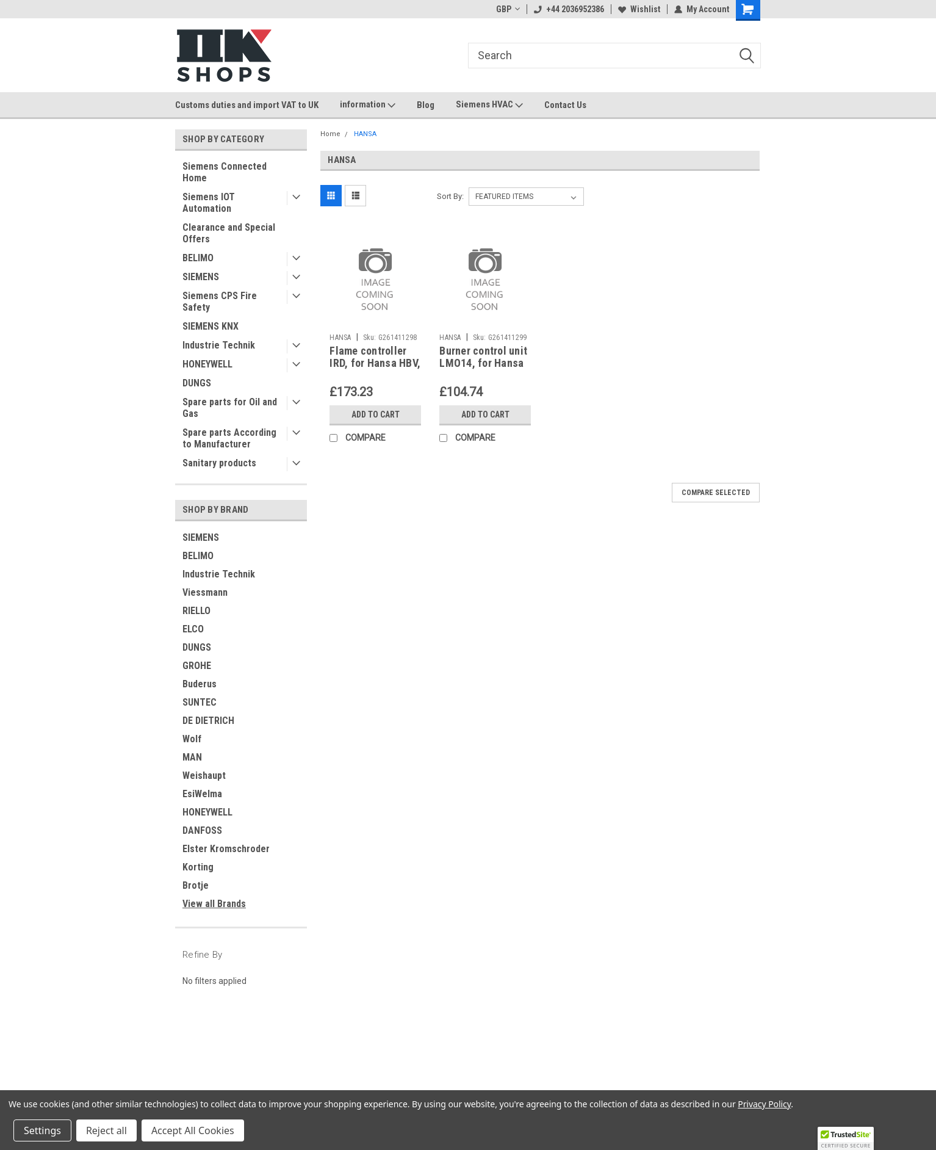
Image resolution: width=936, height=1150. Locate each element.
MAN (192, 757)
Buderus (199, 684)
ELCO (193, 629)
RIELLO (196, 611)
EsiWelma (202, 794)
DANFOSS (202, 830)
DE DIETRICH (208, 720)
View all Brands (214, 904)
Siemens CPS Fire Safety (219, 301)
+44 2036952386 (569, 9)
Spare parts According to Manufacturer (229, 438)
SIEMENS (200, 277)
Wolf (191, 739)
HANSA (365, 134)
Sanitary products (219, 463)
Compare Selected (716, 492)
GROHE (196, 665)
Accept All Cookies (192, 1130)
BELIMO (198, 258)
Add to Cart (375, 414)
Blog (425, 104)
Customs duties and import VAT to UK (247, 104)
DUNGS (196, 383)
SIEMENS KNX (210, 326)
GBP (508, 9)
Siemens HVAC (489, 105)
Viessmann (205, 592)
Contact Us (565, 104)
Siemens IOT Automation (208, 202)
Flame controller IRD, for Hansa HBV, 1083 (374, 363)
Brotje (195, 885)
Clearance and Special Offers (228, 233)
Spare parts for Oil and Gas (229, 407)
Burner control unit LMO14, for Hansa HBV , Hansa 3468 (483, 363)
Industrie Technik (218, 345)
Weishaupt (204, 775)
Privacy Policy (764, 1104)
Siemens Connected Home (224, 172)
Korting (198, 867)
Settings (42, 1130)
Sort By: (450, 196)
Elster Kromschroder (226, 849)
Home (330, 134)
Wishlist (639, 9)
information (367, 105)
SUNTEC (199, 702)
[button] (846, 1138)
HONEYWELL (207, 364)
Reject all (106, 1130)
